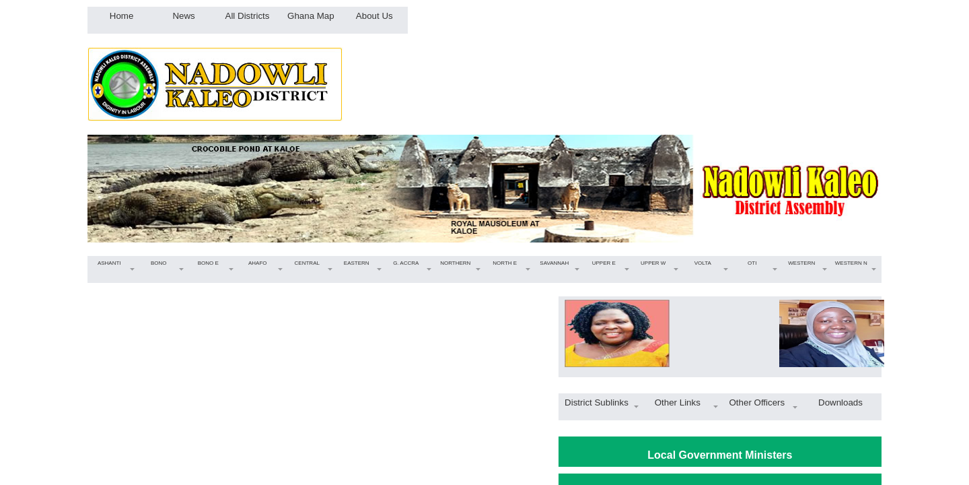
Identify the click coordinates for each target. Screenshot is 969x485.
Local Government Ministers (719, 455)
